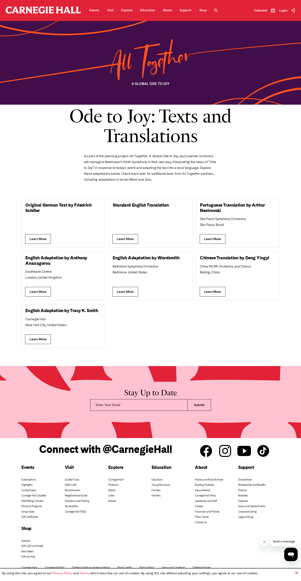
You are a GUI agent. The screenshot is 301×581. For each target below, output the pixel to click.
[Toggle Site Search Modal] (215, 10)
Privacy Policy (62, 573)
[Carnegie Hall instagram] (225, 451)
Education (161, 467)
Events (27, 467)
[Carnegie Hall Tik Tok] (263, 451)
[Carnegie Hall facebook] (206, 451)
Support (246, 467)
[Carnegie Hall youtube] (244, 451)
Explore (115, 467)
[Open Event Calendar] (264, 10)
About (201, 467)
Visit (69, 467)
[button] (296, 572)
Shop (26, 528)
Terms (84, 573)
